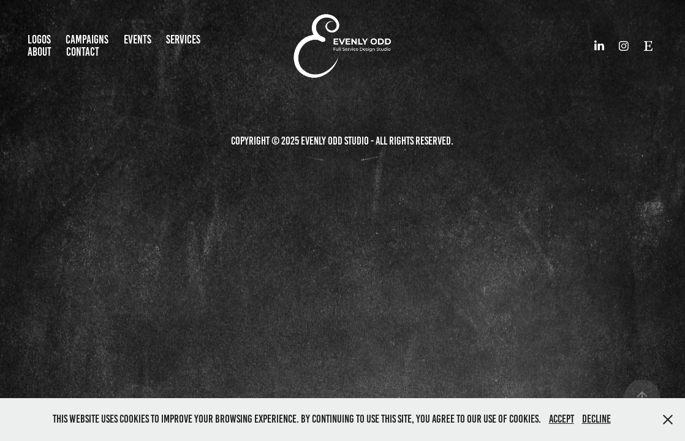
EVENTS (137, 39)
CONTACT (82, 51)
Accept (561, 419)
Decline (596, 419)
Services (183, 39)
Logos (39, 39)
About (39, 51)
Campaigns (87, 39)
